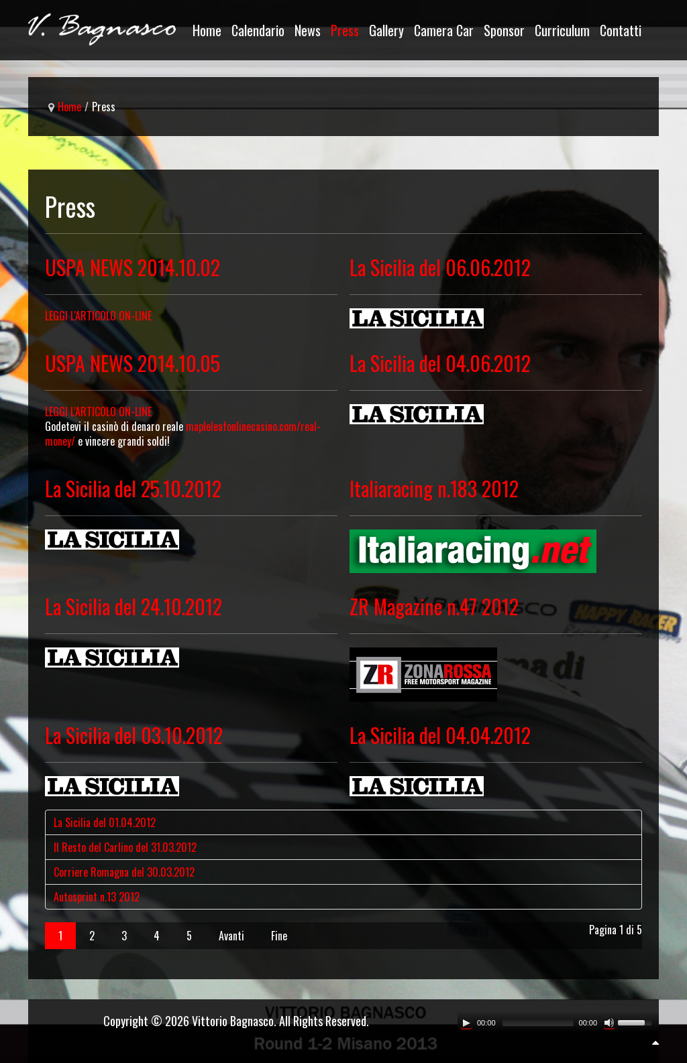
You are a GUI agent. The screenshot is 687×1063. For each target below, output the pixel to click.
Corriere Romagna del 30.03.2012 (124, 872)
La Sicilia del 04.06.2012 (440, 363)
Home (69, 107)
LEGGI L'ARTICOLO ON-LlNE (98, 411)
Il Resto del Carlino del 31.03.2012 (125, 847)
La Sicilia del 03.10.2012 (134, 735)
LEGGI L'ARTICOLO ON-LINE (98, 316)
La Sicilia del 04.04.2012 (440, 735)
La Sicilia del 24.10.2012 (133, 606)
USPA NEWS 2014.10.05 (132, 363)
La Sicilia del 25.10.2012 (133, 488)
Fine (279, 936)
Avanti (231, 936)
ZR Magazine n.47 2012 (434, 606)
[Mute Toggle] (609, 1022)
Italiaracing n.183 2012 (434, 488)
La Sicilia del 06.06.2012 (440, 267)
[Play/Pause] (466, 1022)
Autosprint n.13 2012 (97, 897)
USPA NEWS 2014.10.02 (132, 267)
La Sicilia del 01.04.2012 (105, 822)
